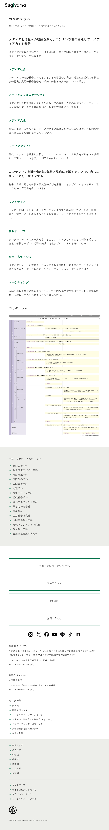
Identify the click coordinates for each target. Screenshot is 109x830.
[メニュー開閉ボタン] (102, 5)
